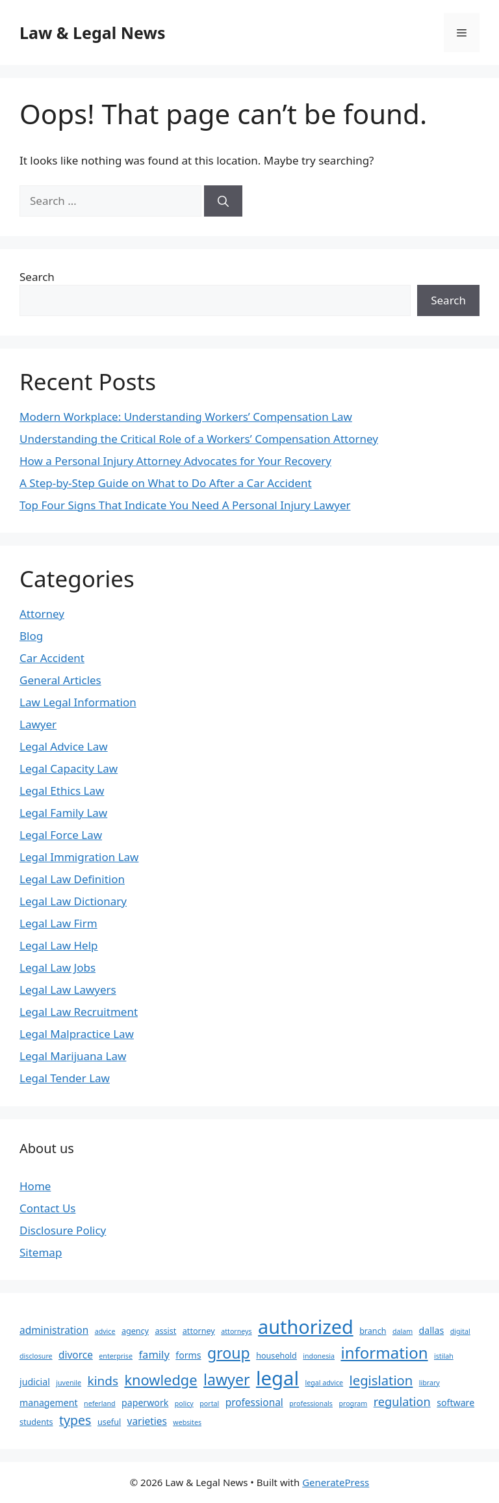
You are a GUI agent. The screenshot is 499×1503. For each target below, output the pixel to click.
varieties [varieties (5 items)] (147, 1421)
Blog (31, 635)
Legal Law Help (58, 945)
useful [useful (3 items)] (109, 1422)
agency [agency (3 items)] (135, 1331)
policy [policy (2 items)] (184, 1403)
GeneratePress (335, 1482)
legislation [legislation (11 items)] (381, 1380)
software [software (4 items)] (455, 1402)
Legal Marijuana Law (72, 1055)
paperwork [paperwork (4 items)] (145, 1402)
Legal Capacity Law (68, 768)
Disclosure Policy (62, 1230)
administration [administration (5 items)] (53, 1330)
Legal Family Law (63, 812)
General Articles (60, 679)
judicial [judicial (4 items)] (34, 1382)
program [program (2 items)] (353, 1403)
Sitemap (40, 1252)
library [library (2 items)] (429, 1382)
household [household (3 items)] (276, 1355)
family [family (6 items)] (153, 1354)
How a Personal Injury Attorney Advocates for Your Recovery (175, 460)
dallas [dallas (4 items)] (431, 1330)
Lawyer (38, 724)
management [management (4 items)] (48, 1402)
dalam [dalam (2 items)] (402, 1331)
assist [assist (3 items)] (165, 1331)
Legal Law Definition (72, 878)
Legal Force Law (60, 834)
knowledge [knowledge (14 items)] (160, 1379)
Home (35, 1185)
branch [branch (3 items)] (372, 1331)
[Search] (223, 201)
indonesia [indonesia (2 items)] (319, 1356)
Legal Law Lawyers (67, 989)
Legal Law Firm (58, 923)
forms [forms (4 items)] (188, 1355)
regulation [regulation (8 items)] (402, 1401)
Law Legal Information (77, 702)
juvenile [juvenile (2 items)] (68, 1382)
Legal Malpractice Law (76, 1033)
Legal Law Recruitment (78, 1011)
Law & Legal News (92, 32)
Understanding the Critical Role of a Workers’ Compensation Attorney (198, 438)
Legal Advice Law (63, 746)
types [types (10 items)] (75, 1420)
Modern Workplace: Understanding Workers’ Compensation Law (185, 416)
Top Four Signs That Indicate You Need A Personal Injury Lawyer (185, 505)
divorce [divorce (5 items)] (75, 1355)
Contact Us (47, 1208)
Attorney (41, 613)
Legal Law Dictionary (73, 901)
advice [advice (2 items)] (105, 1331)
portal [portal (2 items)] (209, 1403)
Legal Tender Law (64, 1078)
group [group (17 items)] (228, 1352)
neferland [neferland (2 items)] (100, 1403)
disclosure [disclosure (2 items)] (36, 1356)
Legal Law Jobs (57, 967)
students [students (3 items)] (36, 1422)
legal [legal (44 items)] (277, 1378)
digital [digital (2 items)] (460, 1331)
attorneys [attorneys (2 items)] (236, 1331)
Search (37, 276)
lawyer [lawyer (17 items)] (226, 1379)
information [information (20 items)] (384, 1352)
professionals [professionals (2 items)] (311, 1403)
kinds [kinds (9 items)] (103, 1380)
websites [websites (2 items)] (187, 1422)
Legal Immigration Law (78, 856)
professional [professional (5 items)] (254, 1402)
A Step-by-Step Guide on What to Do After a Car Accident (165, 482)
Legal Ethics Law (61, 790)
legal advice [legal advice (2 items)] (324, 1382)
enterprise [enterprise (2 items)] (116, 1356)
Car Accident (51, 657)
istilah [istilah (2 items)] (444, 1356)
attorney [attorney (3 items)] (199, 1331)
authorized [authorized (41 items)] (305, 1326)
